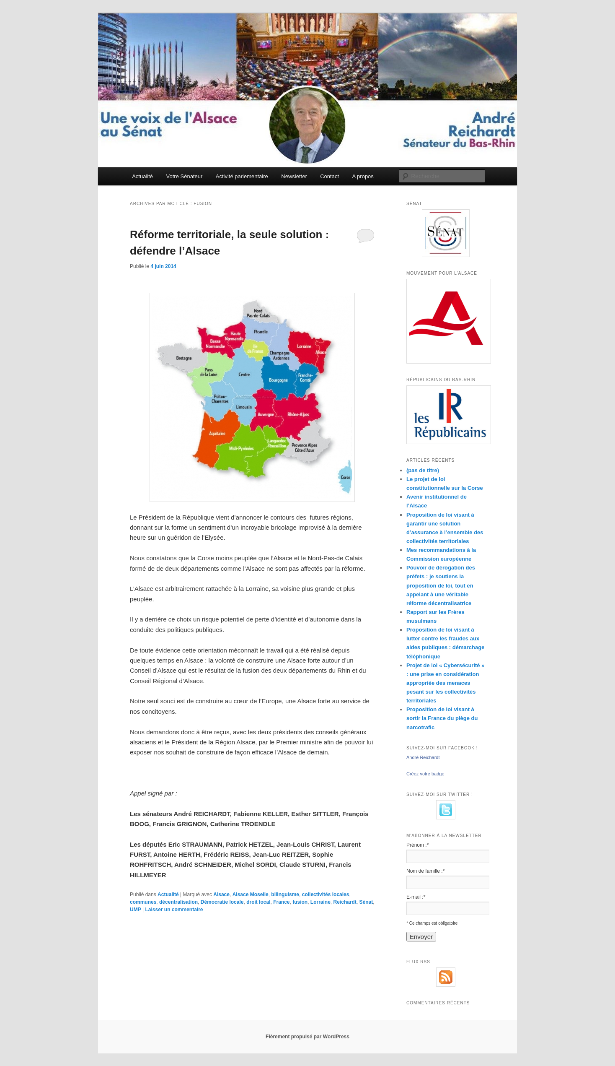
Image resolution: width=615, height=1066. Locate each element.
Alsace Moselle (251, 894)
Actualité (142, 176)
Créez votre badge (425, 773)
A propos (363, 176)
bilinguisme (285, 894)
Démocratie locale (222, 902)
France (281, 902)
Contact (329, 176)
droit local (258, 902)
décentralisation (178, 902)
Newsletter (294, 176)
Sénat (366, 902)
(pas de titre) (422, 470)
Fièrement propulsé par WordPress (307, 1037)
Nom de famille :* (425, 871)
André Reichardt (423, 757)
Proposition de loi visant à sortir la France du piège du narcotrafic (442, 718)
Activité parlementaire (242, 176)
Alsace (221, 894)
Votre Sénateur (184, 176)
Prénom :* (417, 845)
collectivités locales (325, 894)
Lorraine (320, 902)
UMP (135, 910)
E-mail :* (415, 897)
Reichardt (345, 902)
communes (143, 902)
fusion (300, 902)
